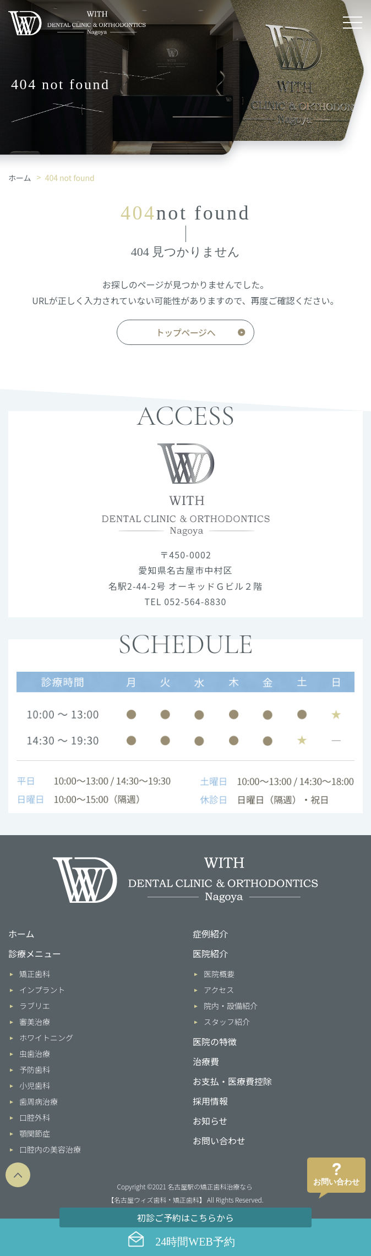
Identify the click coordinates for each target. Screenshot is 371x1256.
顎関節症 (34, 1133)
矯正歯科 (34, 973)
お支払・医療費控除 (232, 1081)
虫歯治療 (34, 1053)
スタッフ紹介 (227, 1021)
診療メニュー (34, 953)
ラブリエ (34, 1005)
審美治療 (34, 1021)
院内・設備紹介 (231, 1005)
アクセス (219, 989)
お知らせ (210, 1120)
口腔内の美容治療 (50, 1149)
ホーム (19, 177)
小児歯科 (34, 1085)
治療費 (206, 1061)
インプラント (42, 989)
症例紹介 (210, 933)
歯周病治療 (38, 1101)
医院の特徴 (215, 1041)
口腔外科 (34, 1117)
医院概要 (219, 973)
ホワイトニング (46, 1037)
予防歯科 (34, 1069)
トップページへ (185, 332)
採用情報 (210, 1100)
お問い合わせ (219, 1140)
